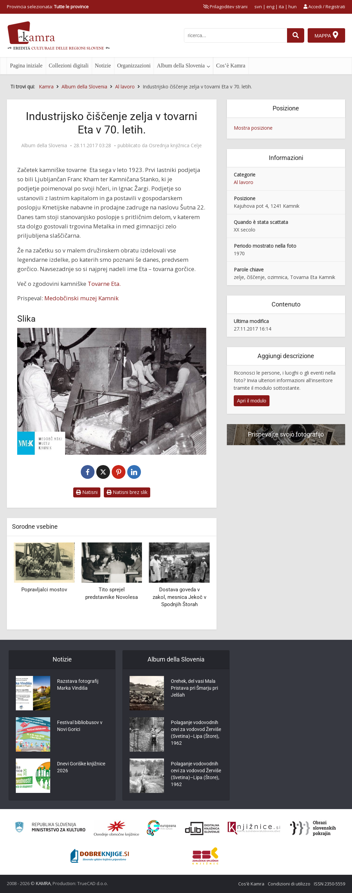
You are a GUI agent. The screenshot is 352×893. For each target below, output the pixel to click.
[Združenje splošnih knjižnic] (205, 855)
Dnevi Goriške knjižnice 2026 (81, 767)
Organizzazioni (134, 65)
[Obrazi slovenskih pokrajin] (313, 828)
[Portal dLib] (202, 828)
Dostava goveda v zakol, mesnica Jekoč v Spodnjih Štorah (179, 597)
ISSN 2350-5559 (329, 884)
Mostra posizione (253, 128)
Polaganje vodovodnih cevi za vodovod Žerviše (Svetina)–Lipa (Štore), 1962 (196, 733)
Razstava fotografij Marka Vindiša (77, 684)
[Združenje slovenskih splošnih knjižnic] (253, 828)
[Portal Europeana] (161, 828)
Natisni (87, 492)
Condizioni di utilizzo (289, 884)
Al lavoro (243, 182)
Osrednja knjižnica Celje (175, 145)
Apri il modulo (251, 401)
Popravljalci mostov (44, 590)
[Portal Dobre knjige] (99, 856)
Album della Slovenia (181, 65)
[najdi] (295, 35)
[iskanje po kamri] (235, 35)
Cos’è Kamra (230, 65)
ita (281, 6)
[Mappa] (326, 35)
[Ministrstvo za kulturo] (50, 828)
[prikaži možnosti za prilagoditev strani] (225, 6)
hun (292, 6)
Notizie (103, 65)
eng (270, 6)
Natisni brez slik (127, 492)
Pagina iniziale (26, 65)
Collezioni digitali (69, 65)
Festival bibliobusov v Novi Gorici (79, 726)
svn (258, 6)
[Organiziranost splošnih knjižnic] (117, 828)
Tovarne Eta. (104, 284)
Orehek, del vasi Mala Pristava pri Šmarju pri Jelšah (194, 688)
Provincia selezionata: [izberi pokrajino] (48, 6)
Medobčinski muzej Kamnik (81, 298)
